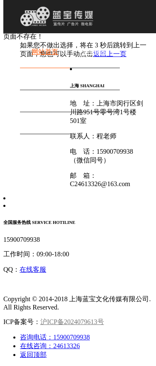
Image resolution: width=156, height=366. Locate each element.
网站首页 (45, 51)
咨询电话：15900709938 (55, 337)
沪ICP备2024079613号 (72, 321)
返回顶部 (33, 354)
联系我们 (45, 117)
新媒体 (95, 73)
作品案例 (45, 73)
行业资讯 (95, 95)
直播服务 (45, 95)
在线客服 (33, 269)
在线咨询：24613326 (50, 345)
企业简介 (95, 51)
